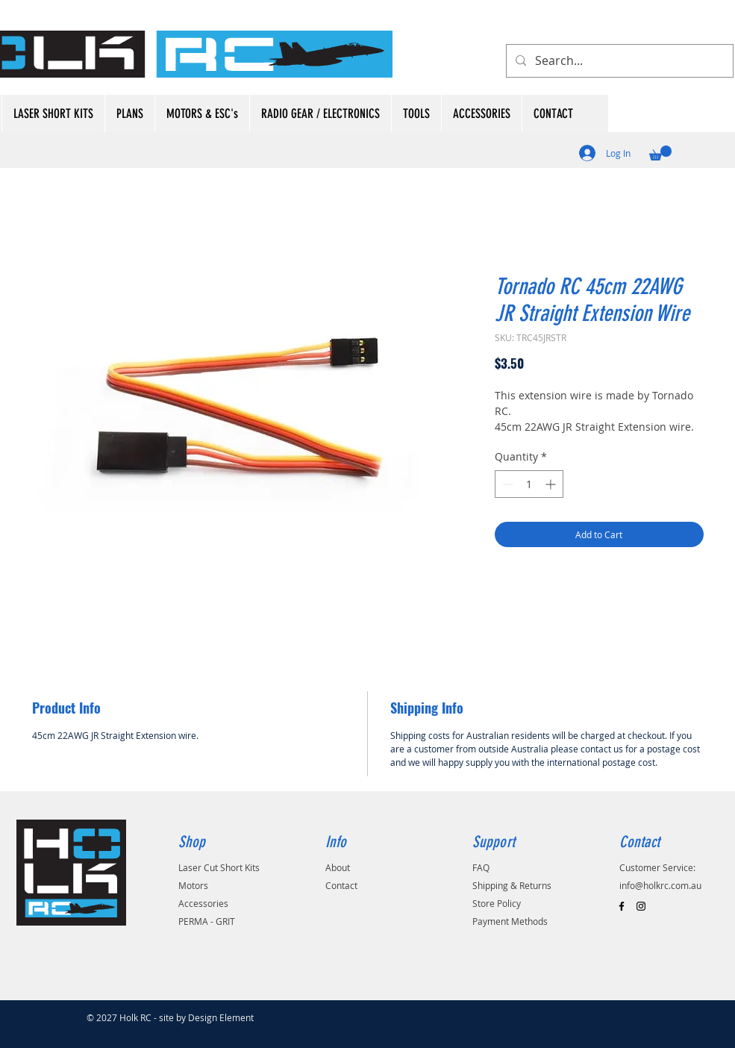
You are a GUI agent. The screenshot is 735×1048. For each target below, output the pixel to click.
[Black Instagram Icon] (641, 906)
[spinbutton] (529, 484)
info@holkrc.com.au (660, 885)
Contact (341, 885)
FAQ (481, 867)
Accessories (203, 903)
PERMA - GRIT (206, 921)
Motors (193, 885)
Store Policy (496, 903)
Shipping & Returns (511, 885)
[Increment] (551, 484)
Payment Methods (510, 921)
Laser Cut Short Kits (219, 867)
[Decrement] (506, 484)
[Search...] (618, 61)
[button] (660, 153)
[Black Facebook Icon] (622, 906)
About (337, 867)
